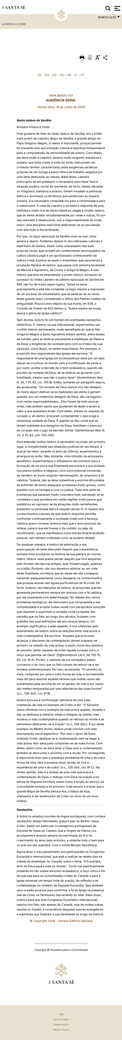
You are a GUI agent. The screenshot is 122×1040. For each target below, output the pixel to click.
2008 (23, 24)
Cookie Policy (61, 1024)
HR (69, 75)
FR (61, 75)
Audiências (10, 24)
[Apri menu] (117, 8)
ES (54, 75)
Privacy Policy (61, 1030)
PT (82, 75)
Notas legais (61, 1019)
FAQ (61, 1014)
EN (47, 75)
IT (76, 75)
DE (40, 75)
